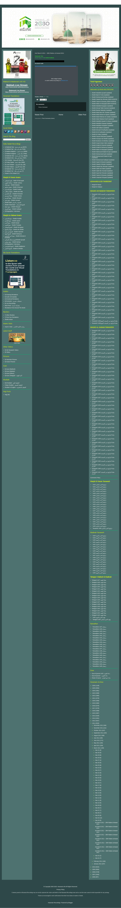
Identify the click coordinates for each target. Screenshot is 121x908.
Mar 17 (97, 785)
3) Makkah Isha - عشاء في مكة (13, 158)
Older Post (82, 115)
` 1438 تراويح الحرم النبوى (99, 557)
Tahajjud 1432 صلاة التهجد (99, 591)
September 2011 (99, 733)
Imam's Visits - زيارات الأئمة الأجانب (15, 327)
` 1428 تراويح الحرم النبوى (99, 538)
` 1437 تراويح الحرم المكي (99, 511)
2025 (94, 688)
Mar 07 (97, 810)
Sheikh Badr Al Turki (98, 95)
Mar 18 (97, 783)
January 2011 (98, 864)
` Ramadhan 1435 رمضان (99, 644)
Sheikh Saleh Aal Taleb (98, 168)
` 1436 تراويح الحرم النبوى (99, 553)
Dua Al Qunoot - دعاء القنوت (100, 675)
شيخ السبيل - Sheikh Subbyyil (13, 209)
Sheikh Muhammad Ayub (99, 154)
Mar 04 (97, 818)
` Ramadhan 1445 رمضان (99, 666)
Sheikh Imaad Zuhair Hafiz (99, 143)
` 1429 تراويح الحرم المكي (99, 489)
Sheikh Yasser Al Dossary (99, 101)
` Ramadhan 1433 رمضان (99, 640)
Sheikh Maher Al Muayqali (99, 103)
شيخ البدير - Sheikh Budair (12, 223)
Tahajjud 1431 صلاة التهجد (99, 589)
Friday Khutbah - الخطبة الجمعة (13, 385)
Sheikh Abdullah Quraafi (99, 93)
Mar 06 (97, 813)
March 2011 (97, 748)
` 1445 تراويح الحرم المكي (99, 526)
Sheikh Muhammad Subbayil (100, 160)
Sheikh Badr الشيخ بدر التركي (13, 202)
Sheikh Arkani (9, 319)
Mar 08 (97, 808)
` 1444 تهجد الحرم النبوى (98, 617)
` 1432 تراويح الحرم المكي (99, 500)
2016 (94, 710)
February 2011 (98, 861)
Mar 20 (97, 777)
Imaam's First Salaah (11, 173)
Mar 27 (97, 760)
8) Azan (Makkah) (10, 371)
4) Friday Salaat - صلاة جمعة (13, 162)
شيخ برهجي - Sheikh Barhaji (13, 242)
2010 (94, 867)
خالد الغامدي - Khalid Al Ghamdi (14, 193)
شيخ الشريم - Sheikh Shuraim (13, 198)
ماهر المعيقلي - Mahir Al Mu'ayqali (14, 180)
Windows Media (39, 96)
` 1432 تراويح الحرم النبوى (99, 544)
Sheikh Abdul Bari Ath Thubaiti (101, 112)
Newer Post (39, 115)
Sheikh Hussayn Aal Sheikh (100, 138)
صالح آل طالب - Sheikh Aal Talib (14, 191)
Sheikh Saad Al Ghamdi (99, 162)
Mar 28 (97, 757)
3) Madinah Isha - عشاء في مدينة (14, 156)
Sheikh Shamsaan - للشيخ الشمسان (15, 204)
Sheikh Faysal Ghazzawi (99, 136)
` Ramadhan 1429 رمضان (99, 631)
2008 (94, 872)
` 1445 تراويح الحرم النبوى (99, 573)
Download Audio (39, 63)
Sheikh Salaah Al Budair (99, 164)
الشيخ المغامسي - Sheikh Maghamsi (15, 246)
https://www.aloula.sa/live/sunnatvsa (17, 92)
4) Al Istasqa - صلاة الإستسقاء (13, 160)
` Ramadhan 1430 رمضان (99, 633)
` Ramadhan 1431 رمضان (99, 635)
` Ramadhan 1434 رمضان (99, 642)
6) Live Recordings (10, 303)
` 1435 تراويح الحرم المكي (99, 506)
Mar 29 (97, 755)
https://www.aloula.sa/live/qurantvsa (17, 87)
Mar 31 (97, 750)
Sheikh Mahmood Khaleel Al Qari (101, 152)
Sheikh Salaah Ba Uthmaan (100, 99)
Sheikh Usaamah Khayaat (99, 177)
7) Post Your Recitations (12, 317)
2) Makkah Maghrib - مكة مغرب (14, 153)
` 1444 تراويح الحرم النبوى (99, 570)
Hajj (6, 394)
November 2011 (98, 728)
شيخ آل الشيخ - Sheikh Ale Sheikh (14, 229)
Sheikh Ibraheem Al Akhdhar (100, 141)
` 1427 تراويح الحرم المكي (99, 491)
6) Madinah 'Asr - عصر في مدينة (14, 169)
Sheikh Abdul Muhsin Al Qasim (101, 114)
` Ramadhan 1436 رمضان (99, 646)
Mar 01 (97, 858)
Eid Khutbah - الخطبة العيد (12, 383)
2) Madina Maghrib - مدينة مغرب (14, 151)
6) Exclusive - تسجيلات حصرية (13, 301)
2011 (94, 723)
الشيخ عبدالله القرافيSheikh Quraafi (15, 240)
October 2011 (98, 730)
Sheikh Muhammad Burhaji (100, 97)
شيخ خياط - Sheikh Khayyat (12, 207)
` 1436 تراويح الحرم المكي (99, 508)
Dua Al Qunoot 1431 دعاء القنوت (101, 673)
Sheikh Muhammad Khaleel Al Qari (102, 156)
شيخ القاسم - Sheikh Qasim (12, 221)
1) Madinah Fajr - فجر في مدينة (13, 147)
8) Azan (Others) (9, 373)
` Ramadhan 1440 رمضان (99, 655)
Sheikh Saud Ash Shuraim (99, 173)
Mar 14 (97, 793)
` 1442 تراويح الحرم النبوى (99, 566)
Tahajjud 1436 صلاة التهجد (99, 600)
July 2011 (97, 738)
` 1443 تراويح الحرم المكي (99, 524)
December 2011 (98, 725)
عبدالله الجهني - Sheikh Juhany (13, 183)
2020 (94, 700)
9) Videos (7, 352)
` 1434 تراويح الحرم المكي (99, 504)
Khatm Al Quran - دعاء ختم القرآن (101, 678)
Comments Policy (95, 477)
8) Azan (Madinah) (10, 369)
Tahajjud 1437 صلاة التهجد (99, 602)
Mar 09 (97, 805)
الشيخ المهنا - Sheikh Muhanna (13, 234)
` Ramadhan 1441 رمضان (99, 657)
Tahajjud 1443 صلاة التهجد (99, 615)
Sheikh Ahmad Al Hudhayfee (100, 130)
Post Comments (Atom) (48, 118)
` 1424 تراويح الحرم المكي (99, 487)
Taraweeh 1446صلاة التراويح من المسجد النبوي (105, 323)
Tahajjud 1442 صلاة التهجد (99, 613)
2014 (94, 715)
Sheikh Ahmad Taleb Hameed (100, 108)
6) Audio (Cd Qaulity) (11, 297)
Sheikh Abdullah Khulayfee (100, 125)
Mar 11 (97, 800)
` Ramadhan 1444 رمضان (99, 664)
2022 (94, 695)
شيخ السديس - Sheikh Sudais (13, 189)
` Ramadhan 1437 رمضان (99, 648)
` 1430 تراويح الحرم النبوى (99, 540)
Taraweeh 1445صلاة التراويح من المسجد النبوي (105, 321)
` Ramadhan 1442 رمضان (99, 659)
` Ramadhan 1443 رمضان (99, 662)
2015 (94, 713)
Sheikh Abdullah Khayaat (99, 123)
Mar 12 (97, 798)
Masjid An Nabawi (97, 187)
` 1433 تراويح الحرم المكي (99, 502)
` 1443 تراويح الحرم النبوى (99, 568)
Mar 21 (97, 775)
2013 (94, 718)
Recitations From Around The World (15, 308)
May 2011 (97, 743)
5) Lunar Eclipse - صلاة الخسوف (14, 164)
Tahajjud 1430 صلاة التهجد (99, 586)
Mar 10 (97, 803)
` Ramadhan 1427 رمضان (99, 627)
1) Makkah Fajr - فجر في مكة (13, 149)
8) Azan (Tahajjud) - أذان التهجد (13, 375)
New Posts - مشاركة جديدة (12, 305)
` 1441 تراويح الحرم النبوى (99, 564)
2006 (94, 877)
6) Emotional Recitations (12, 299)
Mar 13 (97, 795)
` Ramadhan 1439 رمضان (99, 653)
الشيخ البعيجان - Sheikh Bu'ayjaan (14, 227)
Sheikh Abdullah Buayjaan (99, 106)
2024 (94, 690)
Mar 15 (97, 790)
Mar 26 (97, 762)
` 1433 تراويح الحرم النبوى (99, 546)
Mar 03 (97, 820)
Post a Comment (42, 107)
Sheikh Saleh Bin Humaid (99, 171)
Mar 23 (97, 770)
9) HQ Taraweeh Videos (11, 350)
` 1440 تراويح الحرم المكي (99, 517)
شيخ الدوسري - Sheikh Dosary (13, 196)
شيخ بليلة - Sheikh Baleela (12, 185)
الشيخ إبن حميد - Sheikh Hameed (14, 231)
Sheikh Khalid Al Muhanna (99, 147)
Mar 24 (97, 767)
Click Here (17, 343)
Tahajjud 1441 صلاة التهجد (99, 611)
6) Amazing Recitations (11, 294)
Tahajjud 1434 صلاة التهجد (99, 595)
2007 (94, 874)
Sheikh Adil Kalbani (97, 127)
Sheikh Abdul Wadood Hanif (100, 119)
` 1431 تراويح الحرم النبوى (99, 542)
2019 (94, 703)
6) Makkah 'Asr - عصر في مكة (13, 171)
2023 (94, 693)
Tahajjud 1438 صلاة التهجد (99, 604)
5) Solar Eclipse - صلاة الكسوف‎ (13, 166)
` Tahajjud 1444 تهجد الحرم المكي (101, 619)
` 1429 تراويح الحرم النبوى (99, 535)
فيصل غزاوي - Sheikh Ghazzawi (14, 187)
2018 (94, 705)
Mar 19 (97, 780)
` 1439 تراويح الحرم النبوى (99, 559)
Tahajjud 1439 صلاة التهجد (99, 606)
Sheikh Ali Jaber (96, 134)
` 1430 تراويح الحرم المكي (99, 495)
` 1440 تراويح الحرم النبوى (99, 562)
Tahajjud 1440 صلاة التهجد (99, 608)
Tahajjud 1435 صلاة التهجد (99, 597)
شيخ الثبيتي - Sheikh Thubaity (13, 225)
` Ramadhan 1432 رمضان (99, 638)
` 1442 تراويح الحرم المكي (99, 521)
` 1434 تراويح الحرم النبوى (99, 549)
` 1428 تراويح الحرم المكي (99, 493)
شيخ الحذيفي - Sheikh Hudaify (13, 218)
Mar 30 (97, 752)
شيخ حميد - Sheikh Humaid (12, 200)
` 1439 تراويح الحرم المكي (99, 515)
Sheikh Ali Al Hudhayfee (99, 132)
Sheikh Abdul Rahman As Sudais (101, 117)
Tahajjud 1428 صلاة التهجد (99, 582)
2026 (94, 685)
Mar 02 (97, 855)
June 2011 (97, 740)
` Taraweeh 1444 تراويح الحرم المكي (102, 528)
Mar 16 (97, 787)
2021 (94, 698)
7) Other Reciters (10, 315)
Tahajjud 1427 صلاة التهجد (99, 580)
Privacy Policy (60, 889)
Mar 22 (97, 772)
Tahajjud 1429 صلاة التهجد (99, 584)
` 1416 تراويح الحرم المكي (99, 484)
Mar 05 (97, 815)
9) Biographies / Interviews (12, 211)
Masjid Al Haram (96, 184)
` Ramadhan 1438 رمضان (99, 651)
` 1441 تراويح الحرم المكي (99, 519)
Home (61, 115)
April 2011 (97, 745)
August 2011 (97, 735)
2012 (94, 720)
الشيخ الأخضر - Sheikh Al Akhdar (14, 248)
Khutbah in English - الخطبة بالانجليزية (15, 387)
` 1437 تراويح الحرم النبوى (99, 555)
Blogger (70, 902)
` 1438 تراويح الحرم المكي (99, 513)
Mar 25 (97, 765)
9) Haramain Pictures (11, 359)
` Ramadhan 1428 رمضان (99, 629)
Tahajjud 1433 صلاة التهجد (99, 593)
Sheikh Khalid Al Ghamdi (99, 145)
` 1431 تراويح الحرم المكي (99, 498)
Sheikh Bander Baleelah (99, 110)
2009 (94, 869)
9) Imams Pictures (10, 361)
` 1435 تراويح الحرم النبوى (99, 551)
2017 (94, 708)
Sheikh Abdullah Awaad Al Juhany (102, 121)
